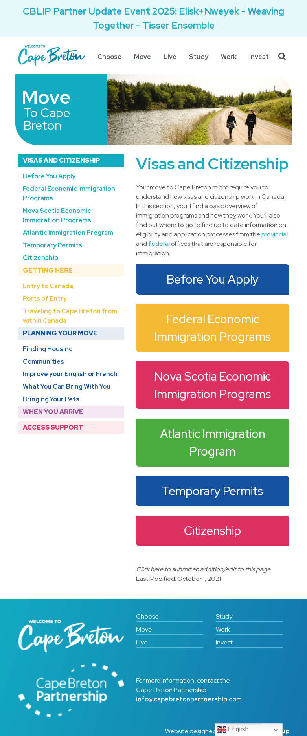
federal (159, 244)
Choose (109, 57)
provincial (274, 234)
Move (142, 57)
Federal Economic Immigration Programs (69, 193)
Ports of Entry (45, 299)
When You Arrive (53, 412)
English (233, 729)
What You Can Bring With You (66, 387)
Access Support (53, 427)
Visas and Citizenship (61, 160)
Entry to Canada (48, 286)
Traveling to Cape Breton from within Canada (70, 316)
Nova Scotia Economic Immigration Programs (57, 215)
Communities (43, 361)
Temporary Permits (52, 245)
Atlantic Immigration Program (68, 233)
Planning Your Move (60, 333)
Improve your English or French (70, 374)
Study (198, 57)
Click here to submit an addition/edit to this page (203, 569)
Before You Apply (49, 176)
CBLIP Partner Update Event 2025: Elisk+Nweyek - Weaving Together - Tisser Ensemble (153, 18)
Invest (259, 57)
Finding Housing (48, 349)
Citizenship (40, 258)
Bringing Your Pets (51, 399)
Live (170, 57)
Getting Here (48, 270)
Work (229, 57)
